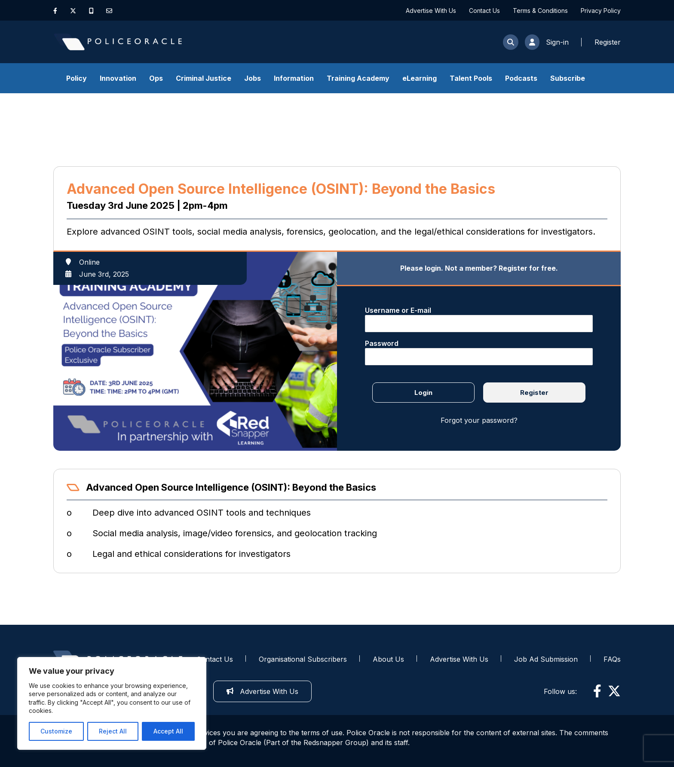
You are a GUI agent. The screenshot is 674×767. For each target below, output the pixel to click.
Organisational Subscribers (303, 659)
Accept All (168, 731)
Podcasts (521, 78)
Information (294, 78)
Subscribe (567, 78)
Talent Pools (471, 78)
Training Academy (358, 78)
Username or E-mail (398, 310)
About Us (388, 659)
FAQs (612, 659)
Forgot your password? (479, 420)
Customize (56, 731)
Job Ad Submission (546, 659)
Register (534, 392)
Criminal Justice (203, 78)
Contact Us (484, 10)
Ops (156, 78)
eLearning (419, 78)
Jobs (252, 78)
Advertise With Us (431, 10)
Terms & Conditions (540, 10)
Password (381, 343)
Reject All (113, 731)
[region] (111, 703)
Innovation (118, 78)
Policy (76, 78)
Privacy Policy (601, 10)
